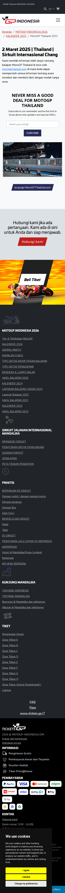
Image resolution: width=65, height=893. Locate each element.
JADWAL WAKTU (11, 349)
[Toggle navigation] (58, 20)
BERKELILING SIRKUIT (16, 518)
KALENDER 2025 (16, 36)
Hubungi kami (32, 241)
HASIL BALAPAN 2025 (15, 400)
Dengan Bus (9, 507)
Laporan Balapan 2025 (15, 394)
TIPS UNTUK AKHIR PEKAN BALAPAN (24, 361)
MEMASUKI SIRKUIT (14, 441)
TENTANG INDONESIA (15, 590)
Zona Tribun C (10, 651)
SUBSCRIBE (32, 132)
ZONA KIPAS (9, 458)
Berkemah (8, 558)
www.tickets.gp (32, 713)
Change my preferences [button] (26, 883)
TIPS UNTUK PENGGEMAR (18, 366)
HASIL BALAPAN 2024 (15, 411)
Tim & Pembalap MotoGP (17, 338)
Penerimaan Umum (13, 634)
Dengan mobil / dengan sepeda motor (24, 496)
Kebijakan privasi (11, 743)
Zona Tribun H (10, 679)
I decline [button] (26, 877)
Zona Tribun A (10, 639)
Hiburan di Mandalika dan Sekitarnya (23, 607)
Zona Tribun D (10, 656)
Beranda (7, 31)
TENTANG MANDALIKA (16, 596)
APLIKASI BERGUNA (14, 563)
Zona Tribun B (10, 645)
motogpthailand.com (14, 69)
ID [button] (50, 9)
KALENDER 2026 (12, 344)
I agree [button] (26, 870)
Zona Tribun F (10, 667)
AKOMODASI (9, 546)
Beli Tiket (32, 279)
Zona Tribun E (10, 662)
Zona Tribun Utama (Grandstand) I (21, 684)
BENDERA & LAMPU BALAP (18, 372)
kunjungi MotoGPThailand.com (32, 187)
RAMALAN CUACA (12, 355)
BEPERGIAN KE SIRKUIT (16, 490)
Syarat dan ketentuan (14, 738)
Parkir (5, 524)
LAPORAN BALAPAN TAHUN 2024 (22, 389)
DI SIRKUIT (9, 535)
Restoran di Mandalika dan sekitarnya (23, 601)
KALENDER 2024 (12, 383)
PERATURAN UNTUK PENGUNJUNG (23, 447)
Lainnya (6, 690)
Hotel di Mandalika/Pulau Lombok (22, 552)
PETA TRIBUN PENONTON (18, 464)
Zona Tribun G (10, 673)
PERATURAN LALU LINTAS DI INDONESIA (27, 541)
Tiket (32, 707)
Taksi (5, 530)
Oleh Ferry (8, 513)
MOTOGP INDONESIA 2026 (31, 31)
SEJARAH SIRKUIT (12, 452)
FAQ (33, 702)
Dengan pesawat (12, 502)
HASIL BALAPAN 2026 (15, 377)
